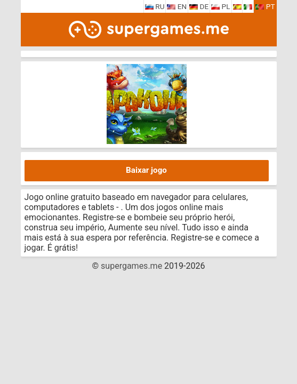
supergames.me (131, 266)
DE (198, 6)
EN (177, 6)
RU (155, 6)
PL (220, 6)
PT (265, 6)
